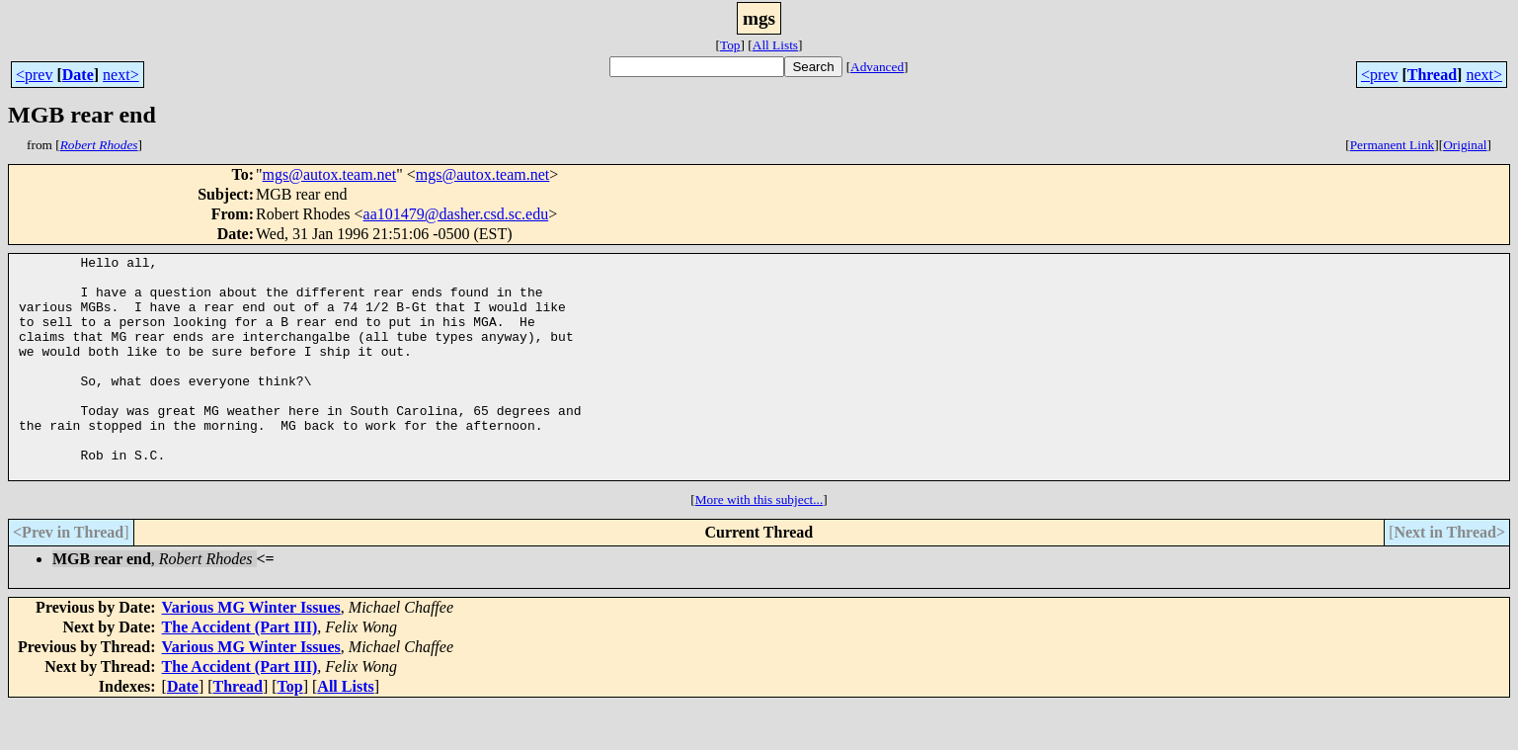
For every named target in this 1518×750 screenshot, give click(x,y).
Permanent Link (1392, 144)
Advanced (877, 66)
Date (78, 74)
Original (1464, 144)
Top (730, 45)
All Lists (775, 45)
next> (121, 74)
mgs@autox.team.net (330, 174)
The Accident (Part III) (240, 671)
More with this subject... (759, 544)
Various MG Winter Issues (251, 651)
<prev (34, 74)
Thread (1432, 74)
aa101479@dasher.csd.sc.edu (456, 214)
